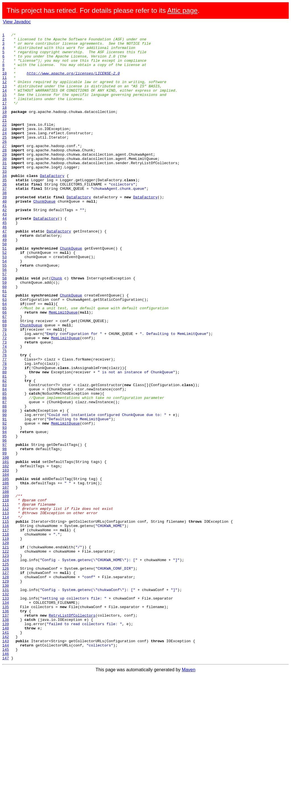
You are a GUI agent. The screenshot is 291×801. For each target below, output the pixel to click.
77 (4, 425)
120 (5, 645)
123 (5, 661)
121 (5, 651)
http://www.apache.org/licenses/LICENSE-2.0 (73, 82)
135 (5, 722)
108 (5, 584)
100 (5, 543)
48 (4, 277)
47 (4, 272)
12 (4, 92)
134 (5, 717)
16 (4, 113)
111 (5, 599)
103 (5, 558)
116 (5, 625)
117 (5, 630)
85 (4, 466)
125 (5, 671)
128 (5, 686)
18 (4, 123)
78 (4, 430)
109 (5, 589)
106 (5, 574)
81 (4, 446)
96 (4, 523)
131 (5, 702)
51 (4, 292)
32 (4, 195)
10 (4, 82)
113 (5, 610)
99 (4, 538)
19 (4, 128)
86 (4, 471)
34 (4, 205)
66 (4, 369)
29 (4, 179)
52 (4, 297)
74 (4, 410)
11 (4, 87)
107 (5, 579)
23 (4, 149)
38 (4, 225)
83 (4, 456)
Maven (189, 796)
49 (4, 282)
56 (4, 318)
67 (4, 374)
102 (5, 553)
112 (5, 605)
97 (4, 528)
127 (5, 681)
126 (5, 676)
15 (4, 108)
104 (5, 564)
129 (5, 692)
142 (5, 758)
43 (4, 251)
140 (5, 748)
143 (5, 763)
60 (4, 338)
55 (4, 313)
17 (4, 118)
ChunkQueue (44, 236)
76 (4, 420)
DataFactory (52, 205)
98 (4, 533)
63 (4, 354)
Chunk (56, 328)
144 (5, 768)
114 (5, 615)
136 (5, 727)
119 (5, 640)
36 (4, 215)
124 (5, 666)
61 (4, 343)
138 (5, 738)
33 (4, 200)
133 (5, 712)
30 (4, 185)
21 (4, 138)
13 (4, 97)
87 (4, 476)
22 (4, 144)
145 (5, 774)
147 (5, 784)
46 (4, 266)
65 (4, 364)
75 (4, 415)
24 (4, 154)
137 (5, 733)
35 (4, 210)
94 (4, 512)
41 (4, 241)
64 (4, 359)
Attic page (182, 10)
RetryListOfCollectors (72, 733)
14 (4, 103)
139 (5, 743)
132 (5, 707)
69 (4, 384)
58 (4, 328)
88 (4, 482)
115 (5, 620)
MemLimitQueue (63, 369)
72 (4, 400)
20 (4, 133)
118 (5, 635)
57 (4, 323)
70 (4, 389)
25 (4, 159)
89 (4, 487)
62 (4, 348)
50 (4, 287)
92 (4, 502)
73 (4, 405)
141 (5, 753)
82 (4, 451)
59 (4, 333)
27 (4, 169)
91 (4, 497)
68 (4, 379)
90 (4, 492)
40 (4, 236)
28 (4, 174)
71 (4, 395)
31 (4, 190)
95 (4, 517)
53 (4, 302)
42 (4, 246)
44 (4, 256)
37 (4, 220)
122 (5, 656)
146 (5, 779)
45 (4, 261)
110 (5, 594)
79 (4, 435)
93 (4, 507)
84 (4, 461)
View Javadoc (17, 21)
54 (4, 307)
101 (5, 548)
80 (4, 441)
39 (4, 231)
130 (5, 697)
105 (5, 569)
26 (4, 164)
